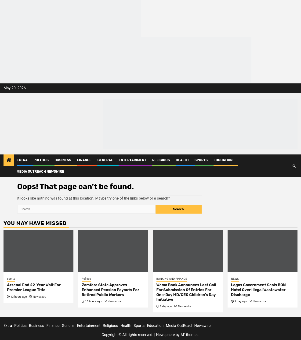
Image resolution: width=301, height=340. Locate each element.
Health (182, 160)
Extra (22, 160)
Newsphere (165, 335)
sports (11, 278)
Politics (41, 160)
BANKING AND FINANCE (171, 278)
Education (223, 160)
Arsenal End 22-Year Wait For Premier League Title (34, 287)
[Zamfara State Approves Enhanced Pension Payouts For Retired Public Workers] (113, 251)
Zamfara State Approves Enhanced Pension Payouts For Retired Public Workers (110, 290)
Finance (84, 160)
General (105, 160)
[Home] (8, 160)
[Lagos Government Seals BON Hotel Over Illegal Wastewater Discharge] (262, 251)
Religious (161, 160)
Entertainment (132, 160)
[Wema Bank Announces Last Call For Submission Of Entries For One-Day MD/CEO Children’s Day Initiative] (188, 251)
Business (62, 160)
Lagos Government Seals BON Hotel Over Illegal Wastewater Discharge (258, 290)
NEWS (235, 278)
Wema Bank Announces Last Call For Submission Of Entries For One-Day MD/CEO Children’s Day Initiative (186, 292)
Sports (201, 160)
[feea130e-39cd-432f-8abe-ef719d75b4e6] (70, 18)
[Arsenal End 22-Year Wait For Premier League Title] (38, 251)
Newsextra (39, 296)
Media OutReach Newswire (40, 172)
